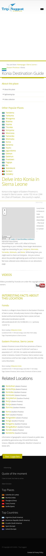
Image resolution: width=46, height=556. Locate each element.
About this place (9, 89)
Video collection (9, 99)
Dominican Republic (16, 520)
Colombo (10, 495)
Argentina (12, 517)
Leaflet (13, 239)
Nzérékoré (10, 168)
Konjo (14, 401)
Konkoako (16, 395)
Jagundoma (11, 150)
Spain (8, 526)
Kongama (16, 423)
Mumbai (8, 498)
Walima (9, 121)
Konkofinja (16, 389)
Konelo (15, 429)
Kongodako (17, 417)
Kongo (15, 420)
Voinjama (10, 130)
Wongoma (10, 118)
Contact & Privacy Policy (35, 552)
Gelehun (9, 156)
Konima (15, 407)
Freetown (10, 159)
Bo (7, 165)
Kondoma (16, 433)
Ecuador (12, 523)
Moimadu (10, 139)
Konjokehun (17, 398)
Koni (14, 414)
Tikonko (9, 127)
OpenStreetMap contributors (25, 239)
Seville (8, 506)
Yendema (10, 112)
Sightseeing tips (9, 94)
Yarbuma (10, 115)
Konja (14, 404)
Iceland (9, 529)
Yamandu (10, 136)
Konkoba (16, 392)
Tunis (8, 503)
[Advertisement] (23, 38)
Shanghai (9, 500)
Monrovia (10, 133)
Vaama (9, 124)
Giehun (9, 153)
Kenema (9, 144)
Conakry (9, 174)
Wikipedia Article (16, 330)
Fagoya (9, 162)
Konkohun (16, 386)
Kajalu (8, 147)
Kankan (9, 171)
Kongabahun (18, 426)
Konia (8, 142)
